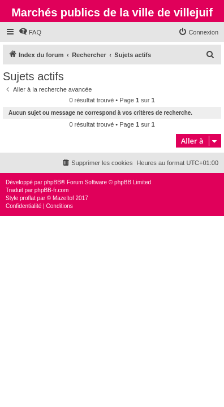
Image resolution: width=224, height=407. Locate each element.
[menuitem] (30, 32)
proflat (28, 198)
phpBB (52, 182)
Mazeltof (63, 198)
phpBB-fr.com (52, 190)
